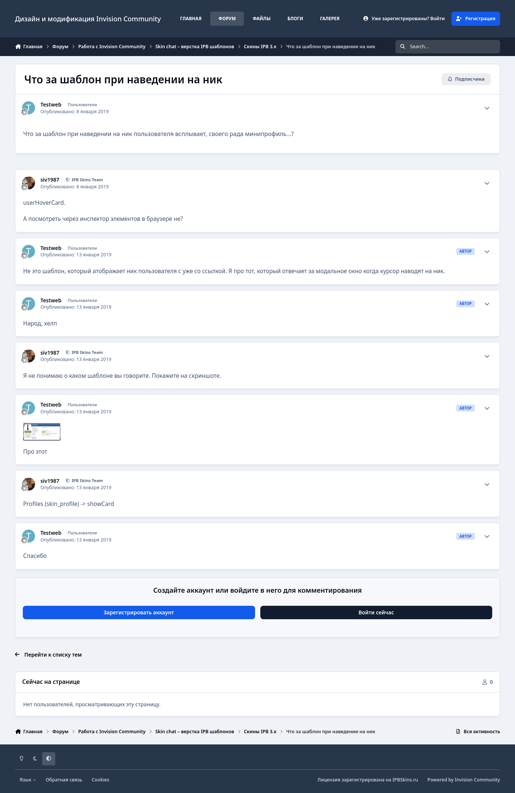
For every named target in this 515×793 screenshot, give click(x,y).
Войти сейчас (376, 612)
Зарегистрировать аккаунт (138, 612)
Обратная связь (64, 780)
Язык (28, 780)
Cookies (100, 780)
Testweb (50, 104)
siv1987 (49, 179)
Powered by (464, 780)
